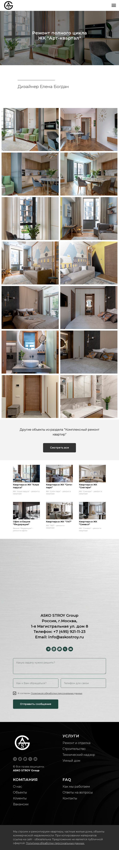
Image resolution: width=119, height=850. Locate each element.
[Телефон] (65, 649)
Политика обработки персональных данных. (55, 843)
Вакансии (21, 804)
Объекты (20, 792)
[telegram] (48, 649)
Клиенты (20, 798)
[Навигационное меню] (114, 5)
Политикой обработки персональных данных (56, 693)
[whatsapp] (59, 649)
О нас (17, 786)
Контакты (70, 798)
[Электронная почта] (70, 649)
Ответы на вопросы (78, 792)
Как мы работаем (76, 786)
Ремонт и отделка (76, 743)
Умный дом (71, 760)
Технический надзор (79, 755)
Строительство (74, 749)
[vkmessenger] (54, 649)
